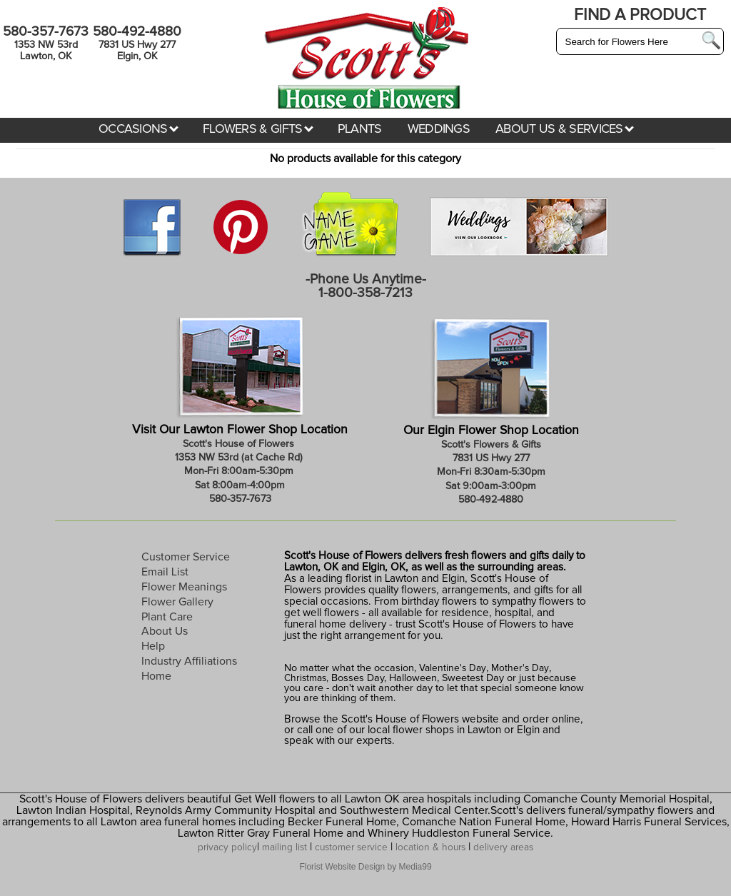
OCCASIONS (138, 129)
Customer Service (185, 557)
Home (156, 676)
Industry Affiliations (189, 661)
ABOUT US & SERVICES (564, 129)
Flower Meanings (184, 587)
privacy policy (227, 847)
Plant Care (167, 617)
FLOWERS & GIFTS (258, 129)
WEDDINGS (439, 129)
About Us (164, 631)
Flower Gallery (177, 602)
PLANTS (360, 129)
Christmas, (306, 678)
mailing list (284, 847)
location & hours (430, 847)
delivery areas (503, 847)
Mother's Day (520, 668)
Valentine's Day (451, 668)
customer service (351, 847)
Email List (164, 572)
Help (153, 646)
